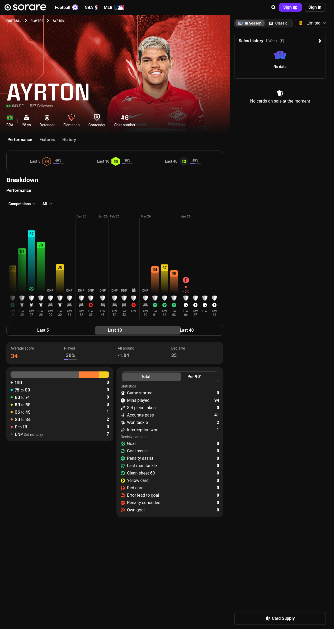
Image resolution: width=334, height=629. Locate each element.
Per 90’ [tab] (194, 376)
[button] (273, 7)
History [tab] (69, 139)
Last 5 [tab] (43, 330)
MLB (114, 7)
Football (66, 7)
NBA (90, 7)
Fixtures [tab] (47, 139)
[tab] (278, 23)
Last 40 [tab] (187, 330)
